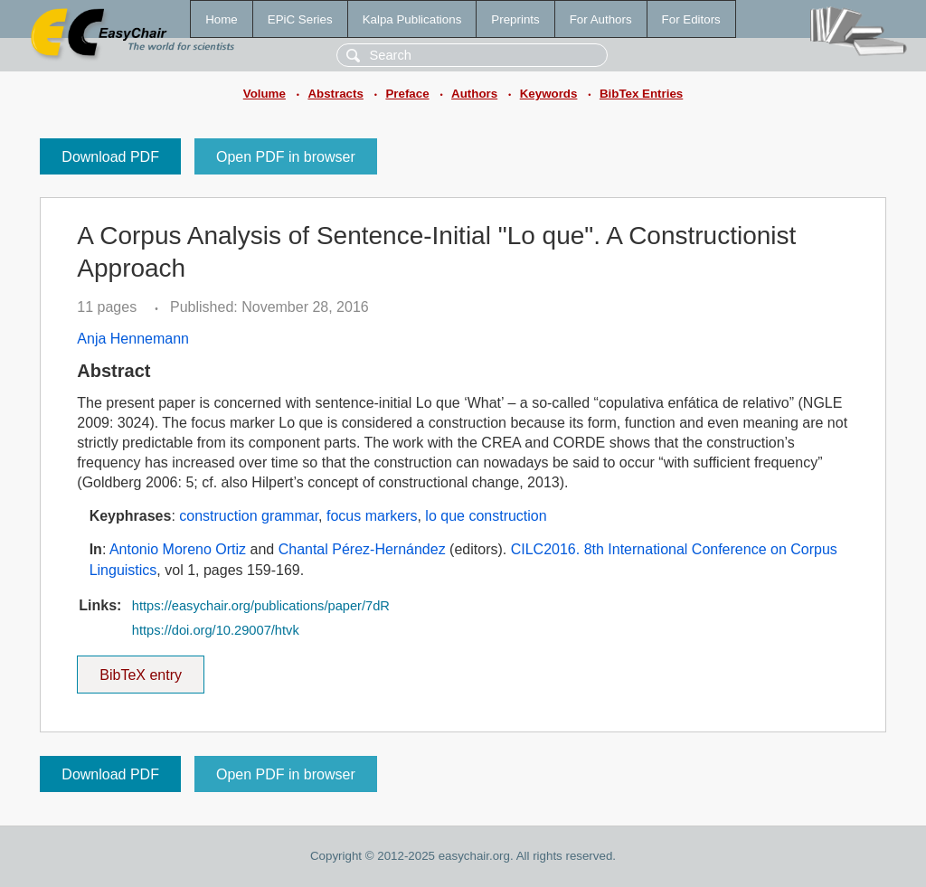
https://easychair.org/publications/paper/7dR (261, 606)
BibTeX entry (141, 669)
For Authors (601, 19)
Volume (264, 93)
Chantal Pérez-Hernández (362, 549)
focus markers (371, 516)
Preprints (515, 19)
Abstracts (335, 93)
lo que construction (485, 516)
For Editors (691, 19)
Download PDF (110, 157)
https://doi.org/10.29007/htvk (215, 630)
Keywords (549, 93)
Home (221, 19)
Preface (407, 93)
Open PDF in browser (285, 157)
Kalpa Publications (412, 19)
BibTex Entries (641, 93)
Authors (474, 93)
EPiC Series (300, 19)
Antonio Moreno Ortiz (177, 549)
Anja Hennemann (133, 338)
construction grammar (248, 516)
